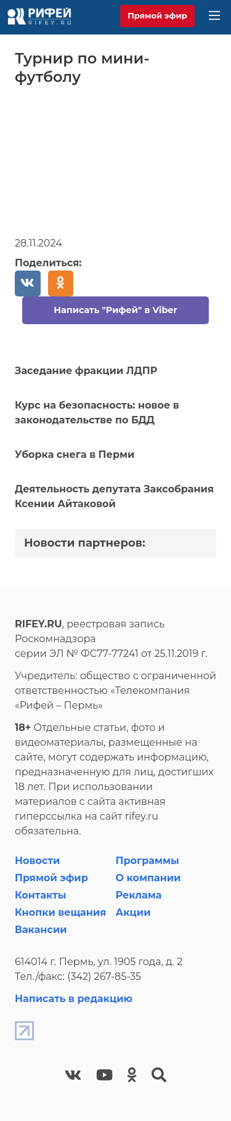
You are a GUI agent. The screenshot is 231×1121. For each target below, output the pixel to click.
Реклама (139, 895)
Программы (147, 860)
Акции (133, 912)
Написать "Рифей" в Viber (115, 310)
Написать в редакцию (73, 999)
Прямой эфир (157, 15)
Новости (37, 860)
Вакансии (41, 930)
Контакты (41, 895)
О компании (148, 878)
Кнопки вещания (60, 912)
